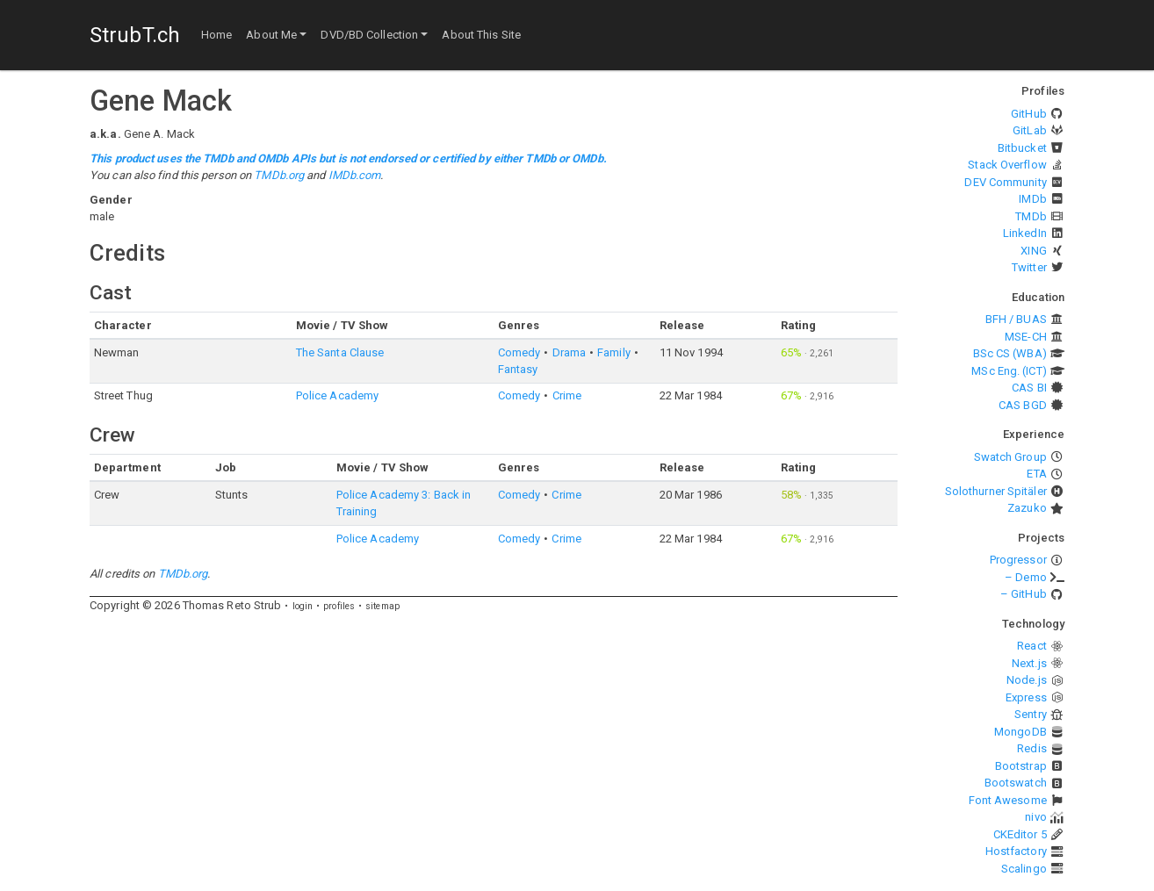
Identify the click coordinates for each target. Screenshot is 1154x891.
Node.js (1026, 679)
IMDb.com (354, 175)
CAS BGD (1023, 405)
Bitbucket (1022, 147)
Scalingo (1024, 868)
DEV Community (1005, 182)
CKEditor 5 (1020, 834)
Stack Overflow (1007, 164)
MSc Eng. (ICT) (1008, 370)
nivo (1035, 816)
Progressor (1018, 559)
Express (1026, 697)
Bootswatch (1016, 782)
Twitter (1029, 267)
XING (1033, 250)
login (303, 606)
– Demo (1026, 577)
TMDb (1030, 216)
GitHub (1029, 113)
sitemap (382, 606)
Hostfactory (1016, 851)
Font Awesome (1008, 800)
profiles (339, 606)
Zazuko (1027, 507)
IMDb (1032, 198)
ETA (1036, 473)
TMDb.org (279, 175)
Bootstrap (1021, 765)
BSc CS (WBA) (1010, 353)
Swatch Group (1010, 456)
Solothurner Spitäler (996, 491)
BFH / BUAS (1016, 319)
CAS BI (1029, 387)
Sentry (1030, 714)
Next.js (1029, 663)
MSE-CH (1026, 336)
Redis (1032, 748)
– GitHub (1023, 593)
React (1032, 645)
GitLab (1030, 130)
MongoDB (1020, 731)
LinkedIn (1025, 233)
